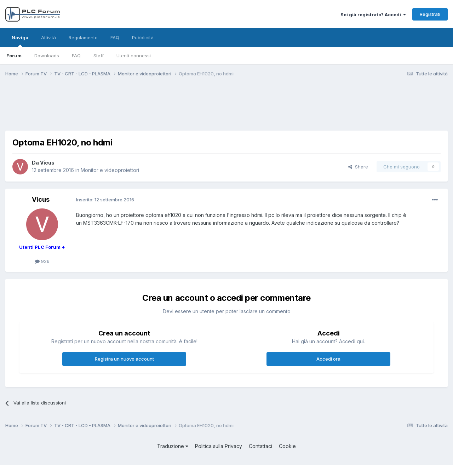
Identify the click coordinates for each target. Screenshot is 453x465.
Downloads (46, 55)
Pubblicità (143, 37)
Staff (98, 55)
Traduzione (172, 446)
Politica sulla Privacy (218, 446)
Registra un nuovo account (124, 359)
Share (358, 167)
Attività (48, 37)
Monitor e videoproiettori (110, 170)
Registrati (430, 14)
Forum (14, 55)
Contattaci (260, 446)
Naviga (20, 41)
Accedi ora (328, 359)
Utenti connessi (133, 55)
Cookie (287, 446)
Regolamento (83, 37)
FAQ (76, 55)
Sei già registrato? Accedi (373, 14)
